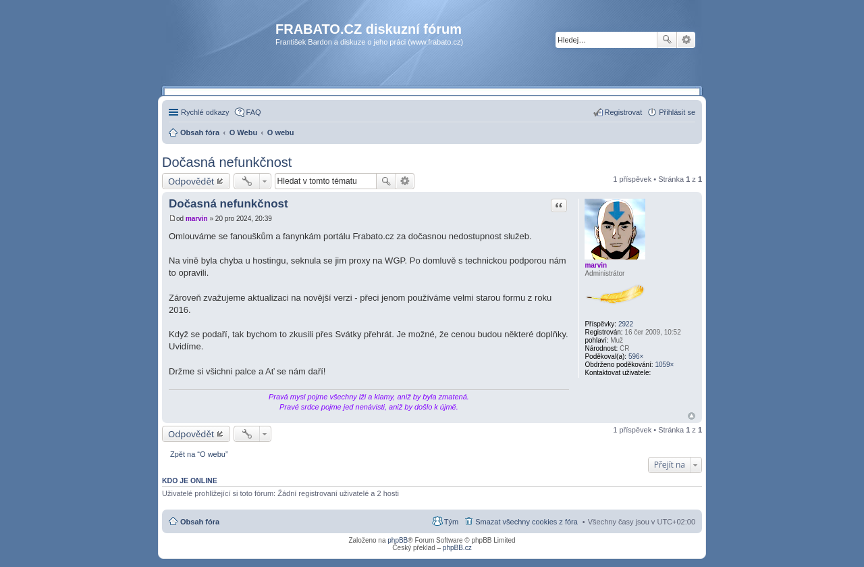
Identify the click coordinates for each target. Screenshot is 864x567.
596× (636, 356)
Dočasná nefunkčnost (227, 162)
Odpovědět (191, 181)
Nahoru (691, 416)
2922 (625, 324)
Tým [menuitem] (451, 522)
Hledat (667, 40)
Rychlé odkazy (205, 112)
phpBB (397, 540)
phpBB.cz (457, 547)
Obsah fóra (199, 522)
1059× (664, 364)
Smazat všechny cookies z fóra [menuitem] (526, 522)
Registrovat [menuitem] (624, 112)
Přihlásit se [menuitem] (677, 112)
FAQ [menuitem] (253, 112)
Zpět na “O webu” (199, 454)
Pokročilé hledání (686, 40)
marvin (596, 265)
